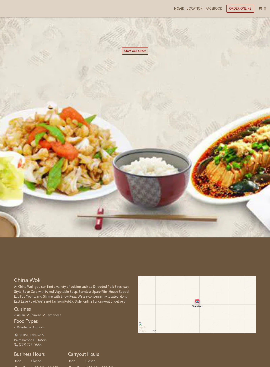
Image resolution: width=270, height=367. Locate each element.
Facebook (214, 8)
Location (195, 8)
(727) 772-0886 (28, 345)
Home (179, 8)
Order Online (240, 8)
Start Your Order (135, 51)
